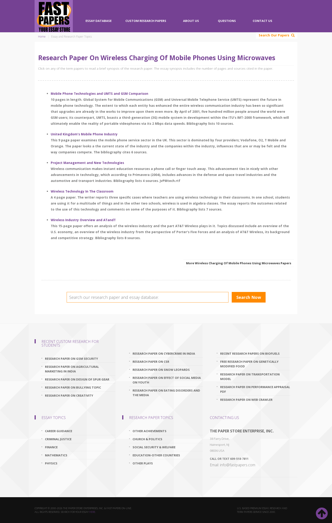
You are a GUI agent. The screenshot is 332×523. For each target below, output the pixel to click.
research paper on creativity (69, 395)
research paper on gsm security (71, 359)
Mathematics (56, 455)
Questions (227, 21)
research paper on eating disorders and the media (166, 392)
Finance (51, 447)
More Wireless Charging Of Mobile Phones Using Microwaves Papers (238, 263)
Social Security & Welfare (154, 447)
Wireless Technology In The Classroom (82, 191)
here (92, 512)
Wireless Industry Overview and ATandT (83, 220)
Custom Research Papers (145, 21)
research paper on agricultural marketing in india (72, 369)
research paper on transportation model (250, 376)
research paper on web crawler (246, 400)
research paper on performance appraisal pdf (255, 389)
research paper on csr (151, 362)
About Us (191, 21)
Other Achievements (149, 431)
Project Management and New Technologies (87, 162)
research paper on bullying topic (73, 387)
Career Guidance (58, 431)
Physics (51, 463)
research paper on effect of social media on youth (167, 380)
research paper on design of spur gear (77, 379)
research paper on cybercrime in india (164, 353)
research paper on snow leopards (161, 370)
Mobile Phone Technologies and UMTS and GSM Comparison (99, 93)
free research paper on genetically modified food (249, 364)
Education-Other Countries (156, 455)
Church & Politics (147, 439)
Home (42, 37)
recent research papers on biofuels (250, 353)
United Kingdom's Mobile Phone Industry (84, 134)
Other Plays (143, 463)
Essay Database (99, 21)
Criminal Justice (58, 439)
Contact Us (262, 21)
